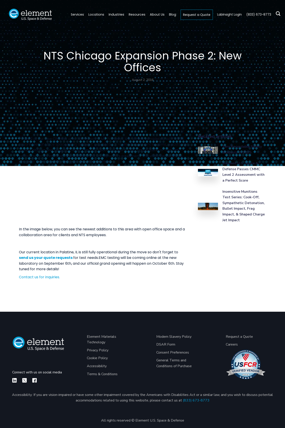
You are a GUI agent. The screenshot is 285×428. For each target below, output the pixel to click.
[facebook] (34, 380)
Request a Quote (196, 14)
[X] (24, 380)
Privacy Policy (97, 350)
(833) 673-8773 (196, 400)
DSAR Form (165, 344)
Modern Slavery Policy (173, 336)
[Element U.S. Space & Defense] (38, 346)
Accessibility (97, 366)
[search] (276, 14)
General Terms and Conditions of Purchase (174, 363)
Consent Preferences (172, 352)
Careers (232, 344)
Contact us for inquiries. (39, 277)
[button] (96, 14)
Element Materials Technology (101, 339)
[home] (30, 14)
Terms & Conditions (102, 374)
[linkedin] (14, 380)
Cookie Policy (97, 358)
